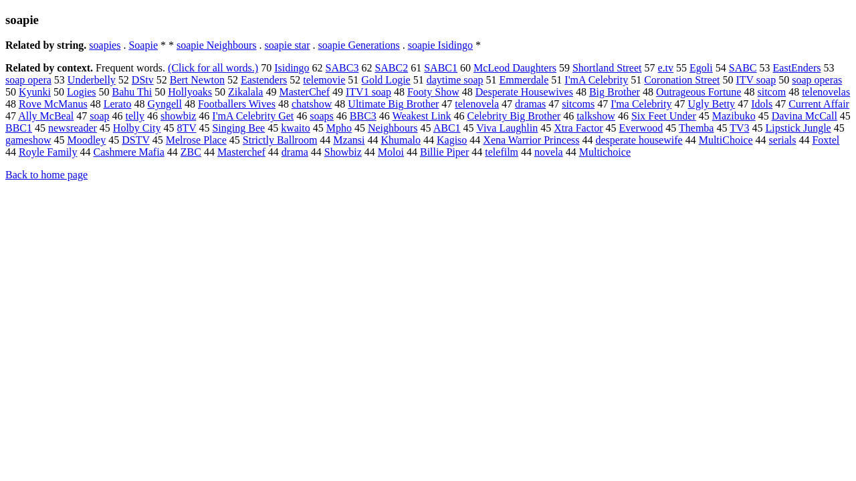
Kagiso (452, 140)
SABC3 (342, 67)
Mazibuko (734, 116)
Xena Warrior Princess (531, 140)
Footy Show (433, 92)
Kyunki (35, 92)
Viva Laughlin (507, 128)
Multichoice (605, 152)
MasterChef (304, 92)
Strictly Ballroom (280, 140)
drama (295, 152)
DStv (143, 80)
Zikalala (245, 92)
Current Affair (818, 104)
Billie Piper (444, 152)
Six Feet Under (663, 116)
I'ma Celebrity (641, 104)
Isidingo (291, 67)
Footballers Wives (237, 104)
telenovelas (826, 92)
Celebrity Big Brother (514, 116)
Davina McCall (804, 116)
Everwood (641, 128)
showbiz (178, 116)
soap (99, 116)
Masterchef (241, 152)
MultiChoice (726, 140)
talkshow (595, 116)
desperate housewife (638, 140)
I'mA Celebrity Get (253, 116)
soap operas (817, 80)
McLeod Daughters (514, 67)
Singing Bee (238, 128)
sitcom (771, 92)
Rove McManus (53, 104)
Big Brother (614, 92)
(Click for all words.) (213, 67)
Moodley (86, 140)
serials (782, 140)
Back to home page (46, 174)
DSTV (136, 140)
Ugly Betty (711, 104)
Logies (81, 92)
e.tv (666, 67)
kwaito (295, 128)
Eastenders (264, 80)
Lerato (118, 104)
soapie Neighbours (217, 45)
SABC (743, 67)
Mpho (339, 128)
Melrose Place (196, 140)
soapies (104, 45)
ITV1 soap (368, 92)
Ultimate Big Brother (393, 104)
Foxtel (825, 140)
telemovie (324, 80)
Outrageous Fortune (699, 92)
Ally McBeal (46, 116)
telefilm (501, 152)
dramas (530, 104)
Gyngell (164, 104)
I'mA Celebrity (596, 80)
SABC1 (440, 67)
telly (135, 116)
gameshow (28, 140)
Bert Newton (197, 80)
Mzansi (348, 140)
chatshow (312, 104)
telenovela (477, 104)
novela (548, 152)
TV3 (739, 128)
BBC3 (363, 116)
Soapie (143, 45)
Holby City (137, 128)
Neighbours (393, 128)
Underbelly (92, 80)
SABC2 (391, 67)
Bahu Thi (132, 92)
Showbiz (343, 152)
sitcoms (578, 104)
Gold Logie (385, 80)
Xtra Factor (578, 128)
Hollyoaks (190, 92)
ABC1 (447, 128)
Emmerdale (524, 80)
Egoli (701, 67)
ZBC (191, 152)
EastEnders (797, 67)
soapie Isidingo (440, 45)
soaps (322, 116)
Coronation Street (682, 80)
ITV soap (756, 80)
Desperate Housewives (524, 92)
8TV (186, 128)
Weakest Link (422, 116)
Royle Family (48, 152)
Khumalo (401, 140)
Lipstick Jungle (798, 128)
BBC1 (18, 128)
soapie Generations (359, 45)
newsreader (72, 128)
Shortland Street (607, 67)
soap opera (28, 80)
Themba (696, 128)
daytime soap (455, 80)
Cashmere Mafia (129, 152)
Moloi (391, 152)
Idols (761, 104)
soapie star (287, 45)
